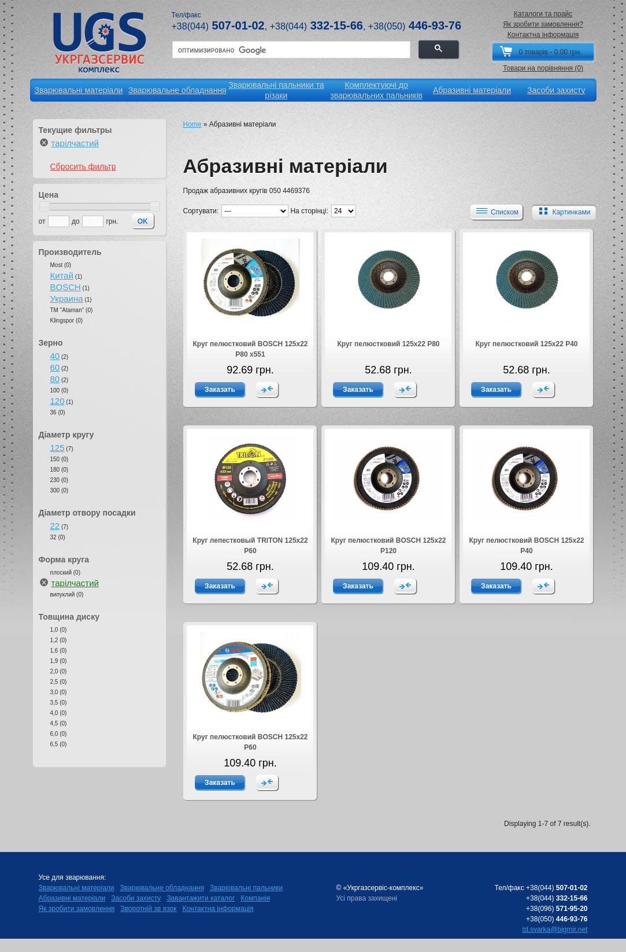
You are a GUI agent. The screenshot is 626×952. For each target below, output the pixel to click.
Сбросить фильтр (83, 166)
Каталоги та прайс (543, 14)
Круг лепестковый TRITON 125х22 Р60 (250, 545)
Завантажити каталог (200, 898)
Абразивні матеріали (72, 898)
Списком (495, 211)
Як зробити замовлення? (543, 24)
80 (55, 379)
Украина (66, 298)
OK (143, 221)
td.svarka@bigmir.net (555, 929)
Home (192, 124)
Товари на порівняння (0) (543, 68)
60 (55, 367)
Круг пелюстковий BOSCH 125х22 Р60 (250, 742)
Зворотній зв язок (148, 909)
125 (57, 448)
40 (55, 356)
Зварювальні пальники (246, 888)
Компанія (255, 898)
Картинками (562, 211)
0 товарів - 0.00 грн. (549, 52)
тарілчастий (75, 143)
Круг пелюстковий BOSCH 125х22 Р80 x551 (250, 349)
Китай (62, 275)
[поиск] (290, 50)
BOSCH (65, 287)
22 (55, 526)
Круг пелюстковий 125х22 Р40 (526, 344)
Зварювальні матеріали (76, 888)
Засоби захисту (136, 898)
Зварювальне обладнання (162, 888)
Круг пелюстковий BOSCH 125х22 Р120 (388, 545)
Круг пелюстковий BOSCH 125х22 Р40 (526, 545)
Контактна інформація (543, 35)
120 (57, 401)
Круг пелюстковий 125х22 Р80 (388, 344)
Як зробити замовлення (77, 909)
